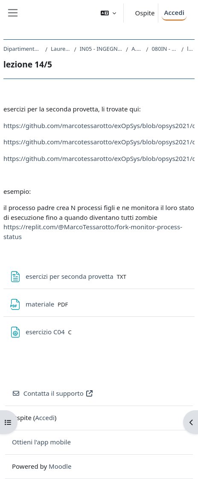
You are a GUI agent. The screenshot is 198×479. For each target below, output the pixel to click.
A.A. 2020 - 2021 (137, 49)
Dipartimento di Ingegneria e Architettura (22, 49)
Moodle (60, 466)
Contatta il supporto (52, 393)
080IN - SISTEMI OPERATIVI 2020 (165, 49)
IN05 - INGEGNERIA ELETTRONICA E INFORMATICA (101, 49)
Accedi (174, 12)
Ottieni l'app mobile (41, 442)
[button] (108, 13)
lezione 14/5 (191, 49)
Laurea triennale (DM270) (60, 49)
